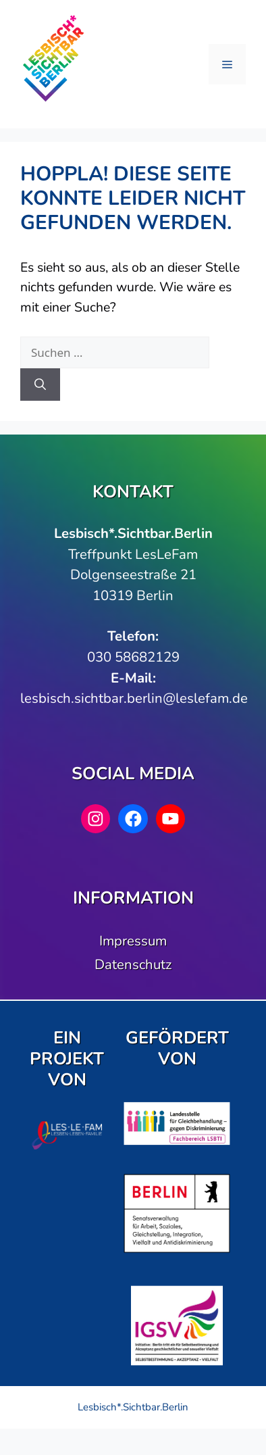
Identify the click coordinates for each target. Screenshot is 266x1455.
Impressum (133, 940)
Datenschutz (133, 964)
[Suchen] (40, 384)
